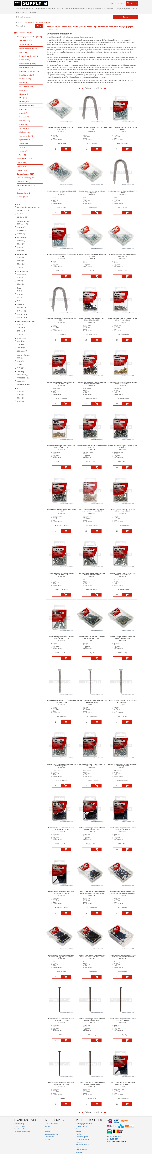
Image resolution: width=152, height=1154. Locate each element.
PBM (134, 8)
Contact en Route (20, 1126)
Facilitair (68, 8)
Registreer (120, 3)
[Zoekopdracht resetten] (107, 17)
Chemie (51, 8)
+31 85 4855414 (115, 1136)
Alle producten (29, 22)
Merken (47, 1126)
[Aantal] (56, 149)
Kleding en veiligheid (122, 8)
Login (112, 3)
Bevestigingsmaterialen (24, 8)
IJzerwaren (108, 8)
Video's (47, 1129)
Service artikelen (22, 12)
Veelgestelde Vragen (52, 1134)
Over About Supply (51, 1124)
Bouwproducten (40, 8)
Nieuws (47, 1131)
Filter (39, 26)
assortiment (89, 37)
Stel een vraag (19, 1124)
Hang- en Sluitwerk (95, 8)
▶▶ (105, 88)
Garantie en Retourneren (22, 1131)
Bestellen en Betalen (21, 1129)
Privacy (47, 1139)
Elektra (60, 8)
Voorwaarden (49, 1137)
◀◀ (78, 88)
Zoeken (125, 17)
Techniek (34, 12)
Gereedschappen (79, 8)
